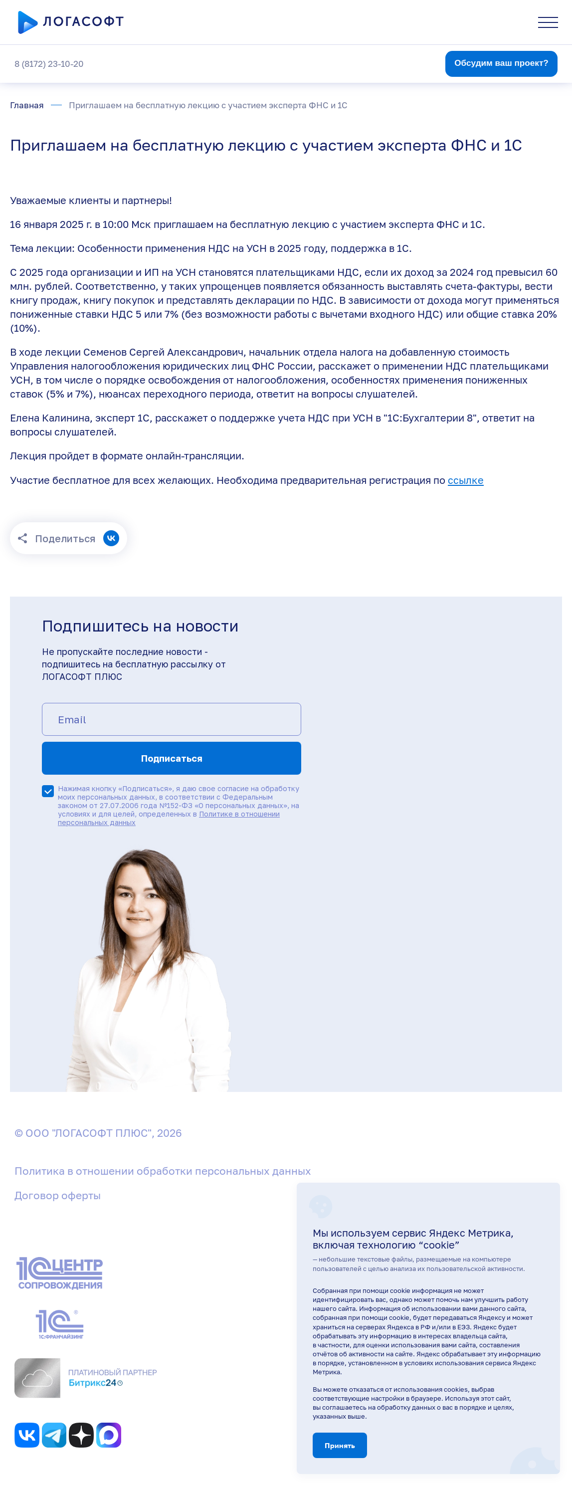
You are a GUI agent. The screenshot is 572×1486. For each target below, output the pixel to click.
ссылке (466, 480)
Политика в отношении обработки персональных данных (162, 1170)
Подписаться (171, 758)
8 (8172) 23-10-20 (49, 63)
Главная (27, 105)
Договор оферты (57, 1195)
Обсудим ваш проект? (501, 63)
